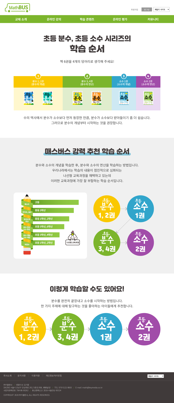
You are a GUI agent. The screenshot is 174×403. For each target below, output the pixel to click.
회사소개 (8, 375)
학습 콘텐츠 (87, 19)
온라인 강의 (54, 19)
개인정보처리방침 (54, 375)
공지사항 (22, 375)
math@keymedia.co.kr (92, 387)
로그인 (146, 9)
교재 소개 (21, 19)
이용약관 (36, 375)
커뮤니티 (153, 19)
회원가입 (134, 9)
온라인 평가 (120, 19)
